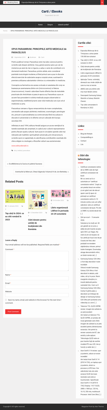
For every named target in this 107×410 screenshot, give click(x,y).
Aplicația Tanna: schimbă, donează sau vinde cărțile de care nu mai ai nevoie (91, 82)
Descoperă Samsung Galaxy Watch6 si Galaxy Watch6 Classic (91, 98)
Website (8, 291)
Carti (42, 57)
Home (40, 25)
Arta (15, 150)
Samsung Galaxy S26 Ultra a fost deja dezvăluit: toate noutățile (90, 262)
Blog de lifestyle (86, 134)
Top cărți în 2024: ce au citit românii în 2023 (14, 216)
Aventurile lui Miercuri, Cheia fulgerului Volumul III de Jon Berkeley (41, 172)
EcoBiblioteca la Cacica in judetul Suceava (25, 164)
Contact (83, 141)
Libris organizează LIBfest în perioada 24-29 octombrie (60, 210)
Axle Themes (99, 406)
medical (19, 150)
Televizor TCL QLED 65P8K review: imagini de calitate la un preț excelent (91, 309)
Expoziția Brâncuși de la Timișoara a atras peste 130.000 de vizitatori (89, 54)
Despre (50, 25)
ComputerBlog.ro (87, 137)
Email (8, 283)
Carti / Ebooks (52, 11)
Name (8, 275)
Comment (9, 249)
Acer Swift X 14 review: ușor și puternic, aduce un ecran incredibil (91, 353)
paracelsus (26, 150)
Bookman (33, 57)
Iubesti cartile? (63, 25)
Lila (82, 144)
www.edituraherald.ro (19, 146)
